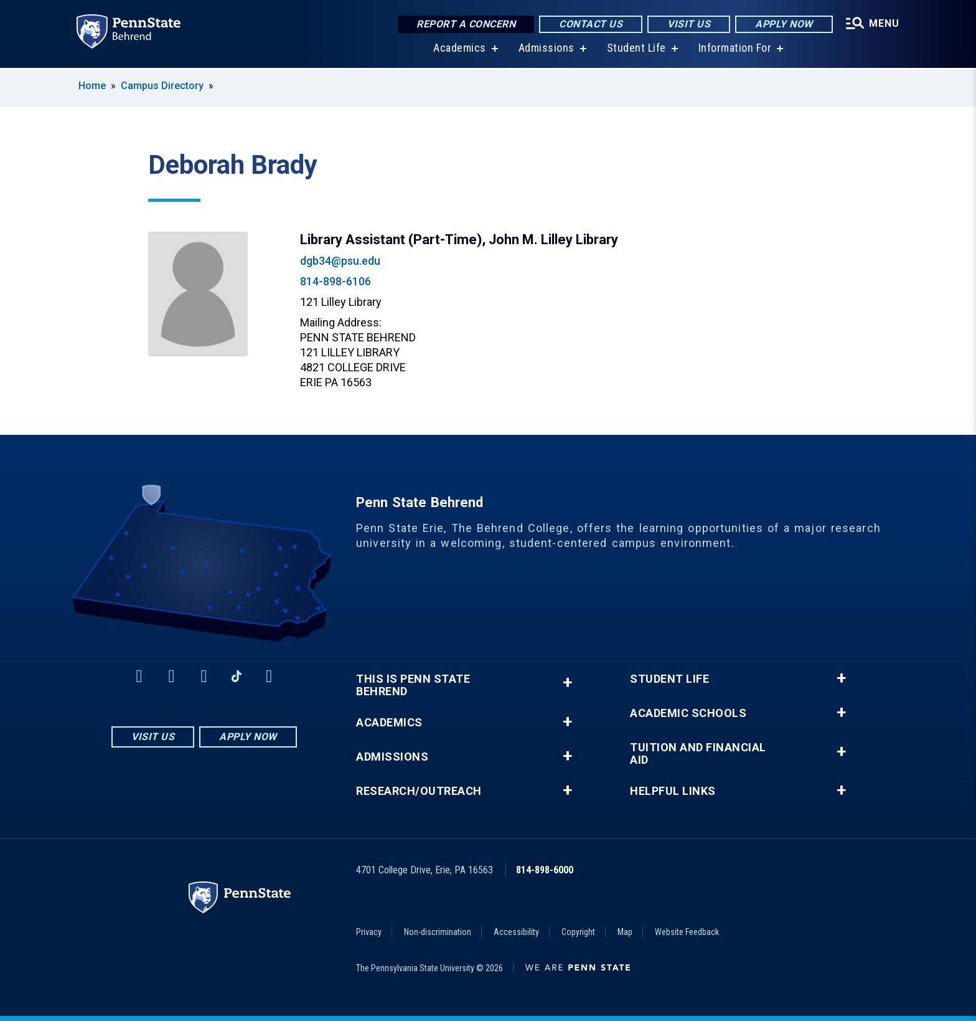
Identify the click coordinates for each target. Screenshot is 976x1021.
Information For (733, 49)
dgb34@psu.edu (340, 260)
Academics (457, 49)
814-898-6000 (544, 870)
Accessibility (516, 932)
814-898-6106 (335, 281)
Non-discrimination (437, 932)
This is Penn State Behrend (413, 685)
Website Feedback (687, 932)
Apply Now (781, 25)
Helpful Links (673, 791)
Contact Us (588, 25)
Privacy (369, 932)
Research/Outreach (419, 791)
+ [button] (567, 682)
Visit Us (686, 25)
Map (624, 932)
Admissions (545, 49)
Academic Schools (688, 713)
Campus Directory (162, 86)
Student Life (634, 49)
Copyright (578, 932)
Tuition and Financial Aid (698, 753)
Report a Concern (463, 25)
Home (92, 86)
